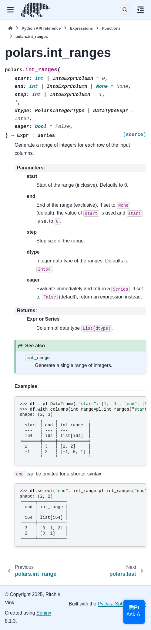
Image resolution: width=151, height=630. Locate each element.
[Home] (10, 28)
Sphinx (43, 612)
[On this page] (140, 10)
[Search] (125, 10)
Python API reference (41, 28)
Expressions (81, 28)
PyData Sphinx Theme (122, 603)
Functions (111, 28)
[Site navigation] (10, 10)
